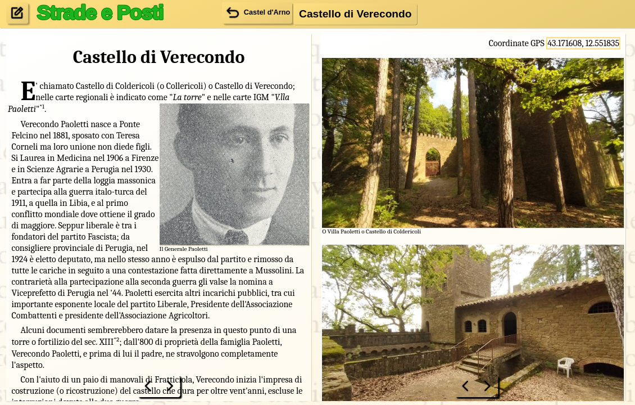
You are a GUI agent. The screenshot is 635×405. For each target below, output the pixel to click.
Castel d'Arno (257, 12)
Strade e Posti (100, 12)
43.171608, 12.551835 (583, 43)
